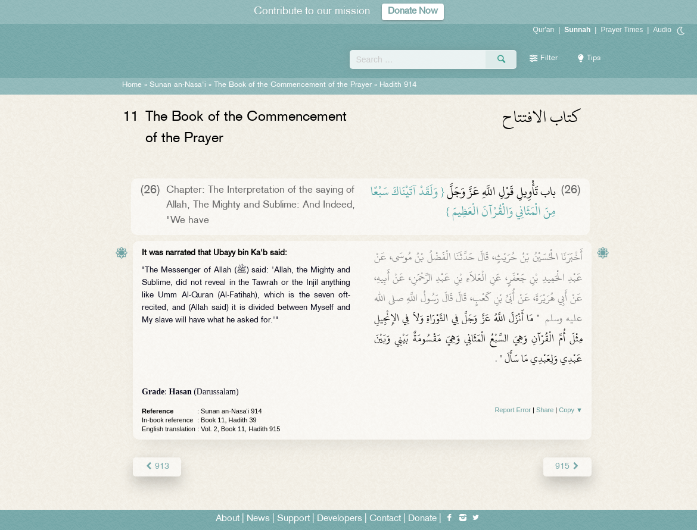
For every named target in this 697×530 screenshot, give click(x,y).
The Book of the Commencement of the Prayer (293, 85)
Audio (662, 30)
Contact (385, 519)
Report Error (512, 409)
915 (567, 467)
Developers (339, 519)
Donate (422, 519)
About (227, 519)
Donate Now (413, 11)
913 (157, 467)
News (258, 519)
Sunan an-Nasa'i (178, 85)
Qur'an (544, 30)
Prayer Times (621, 30)
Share (544, 409)
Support (293, 519)
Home (132, 85)
